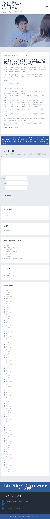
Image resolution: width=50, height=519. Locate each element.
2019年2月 (9, 314)
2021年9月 (9, 301)
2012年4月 (9, 425)
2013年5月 (9, 397)
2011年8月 (9, 438)
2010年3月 (9, 469)
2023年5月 (9, 292)
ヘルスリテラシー (10, 247)
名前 (3, 178)
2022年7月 (9, 299)
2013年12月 (9, 382)
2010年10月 (9, 458)
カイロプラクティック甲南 (11, 127)
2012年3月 (9, 427)
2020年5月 (9, 307)
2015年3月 (9, 353)
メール (3, 183)
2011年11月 (9, 432)
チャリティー (30, 55)
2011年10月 (9, 434)
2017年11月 (9, 331)
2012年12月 (9, 408)
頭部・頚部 (8, 230)
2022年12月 (9, 294)
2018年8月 (9, 318)
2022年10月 (9, 296)
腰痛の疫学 (8, 254)
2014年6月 (9, 368)
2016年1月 (9, 342)
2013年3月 (9, 401)
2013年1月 (9, 406)
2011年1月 (9, 452)
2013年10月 (9, 386)
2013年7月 (9, 393)
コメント (4, 156)
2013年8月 (9, 390)
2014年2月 (9, 377)
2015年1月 (9, 358)
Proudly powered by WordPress (18, 516)
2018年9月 (9, 316)
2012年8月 (9, 417)
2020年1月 (9, 312)
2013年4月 (9, 399)
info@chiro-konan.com (13, 508)
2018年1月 (9, 329)
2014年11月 (9, 362)
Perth (32, 516)
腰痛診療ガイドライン (11, 251)
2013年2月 (9, 403)
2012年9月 (9, 414)
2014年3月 (9, 375)
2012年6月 (9, 421)
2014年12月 (9, 360)
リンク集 (7, 273)
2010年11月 (9, 456)
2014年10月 (9, 364)
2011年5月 (9, 445)
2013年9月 (9, 388)
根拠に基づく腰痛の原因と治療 (13, 258)
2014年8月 (9, 366)
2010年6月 (9, 465)
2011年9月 (9, 436)
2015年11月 (9, 344)
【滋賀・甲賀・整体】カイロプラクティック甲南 (11, 5)
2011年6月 (9, 443)
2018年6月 (9, 323)
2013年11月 (9, 384)
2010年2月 (9, 471)
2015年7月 (9, 349)
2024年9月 (9, 290)
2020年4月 (9, 309)
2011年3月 (9, 447)
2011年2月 (9, 449)
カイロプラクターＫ (20, 55)
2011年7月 (9, 441)
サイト (3, 188)
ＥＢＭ (7, 245)
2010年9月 (9, 460)
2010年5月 (9, 467)
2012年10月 (9, 412)
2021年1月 (9, 303)
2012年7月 (9, 419)
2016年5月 (9, 338)
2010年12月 (9, 454)
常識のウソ (8, 249)
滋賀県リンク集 (9, 275)
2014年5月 (9, 371)
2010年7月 (9, 462)
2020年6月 (9, 305)
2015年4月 (9, 351)
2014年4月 (9, 373)
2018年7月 (9, 320)
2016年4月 (9, 340)
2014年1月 (9, 379)
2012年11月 (9, 410)
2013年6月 (9, 395)
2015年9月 (9, 347)
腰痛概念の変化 (9, 256)
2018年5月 (9, 325)
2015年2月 (9, 355)
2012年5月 (9, 423)
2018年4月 (9, 327)
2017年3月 (9, 334)
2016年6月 (9, 336)
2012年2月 (9, 430)
